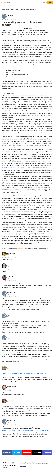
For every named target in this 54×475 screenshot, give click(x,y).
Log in (50, 2)
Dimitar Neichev (10, 265)
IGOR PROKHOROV (11, 15)
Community (10, 465)
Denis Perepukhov (11, 400)
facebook (7, 452)
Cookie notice (13, 464)
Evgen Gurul (9, 315)
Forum (3, 9)
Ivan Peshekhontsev (11, 276)
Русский (12, 9)
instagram (48, 452)
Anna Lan (11, 248)
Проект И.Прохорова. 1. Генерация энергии (25, 9)
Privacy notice (5, 464)
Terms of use (10, 462)
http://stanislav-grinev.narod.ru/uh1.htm (15, 167)
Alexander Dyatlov (11, 253)
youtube (28, 452)
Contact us (4, 467)
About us (4, 462)
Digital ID (4, 465)
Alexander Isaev (10, 367)
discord (38, 452)
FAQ (15, 465)
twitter (17, 452)
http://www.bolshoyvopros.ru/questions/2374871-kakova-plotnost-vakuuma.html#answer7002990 (26, 430)
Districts (7, 9)
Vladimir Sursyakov (11, 386)
